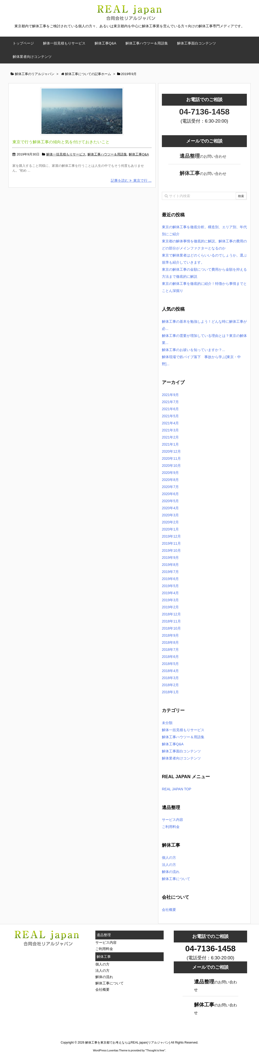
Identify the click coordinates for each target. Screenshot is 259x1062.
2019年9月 (170, 558)
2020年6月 (170, 494)
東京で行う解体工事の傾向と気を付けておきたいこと (61, 142)
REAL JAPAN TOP (176, 789)
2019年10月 (171, 550)
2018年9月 (170, 635)
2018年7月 (170, 650)
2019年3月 (170, 600)
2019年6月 (170, 579)
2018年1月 (170, 692)
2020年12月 (171, 451)
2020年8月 (170, 480)
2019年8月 (170, 565)
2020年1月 (170, 529)
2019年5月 (170, 586)
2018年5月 (170, 664)
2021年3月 (170, 430)
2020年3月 (170, 515)
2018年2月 (170, 685)
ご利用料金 (171, 827)
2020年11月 (171, 458)
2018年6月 (170, 657)
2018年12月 (171, 614)
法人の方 (169, 865)
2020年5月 (170, 501)
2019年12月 (171, 536)
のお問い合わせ (203, 156)
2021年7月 (170, 402)
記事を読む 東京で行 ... (131, 180)
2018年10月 (171, 628)
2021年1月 (170, 444)
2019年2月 (170, 607)
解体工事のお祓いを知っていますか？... (193, 350)
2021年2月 (170, 437)
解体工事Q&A (139, 154)
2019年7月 (170, 572)
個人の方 (169, 858)
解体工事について (176, 879)
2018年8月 (170, 642)
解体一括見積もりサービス (66, 154)
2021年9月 (170, 395)
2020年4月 (170, 508)
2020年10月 (171, 466)
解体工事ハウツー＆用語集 (107, 154)
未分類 (167, 723)
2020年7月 (170, 487)
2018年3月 (170, 678)
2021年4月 (170, 423)
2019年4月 (170, 593)
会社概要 (169, 910)
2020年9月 (170, 473)
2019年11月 (171, 543)
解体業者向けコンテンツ (181, 758)
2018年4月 (170, 671)
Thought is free (155, 1050)
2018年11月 (171, 621)
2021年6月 (170, 409)
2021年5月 (170, 416)
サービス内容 (172, 820)
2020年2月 (170, 522)
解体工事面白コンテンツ (181, 751)
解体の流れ (171, 872)
